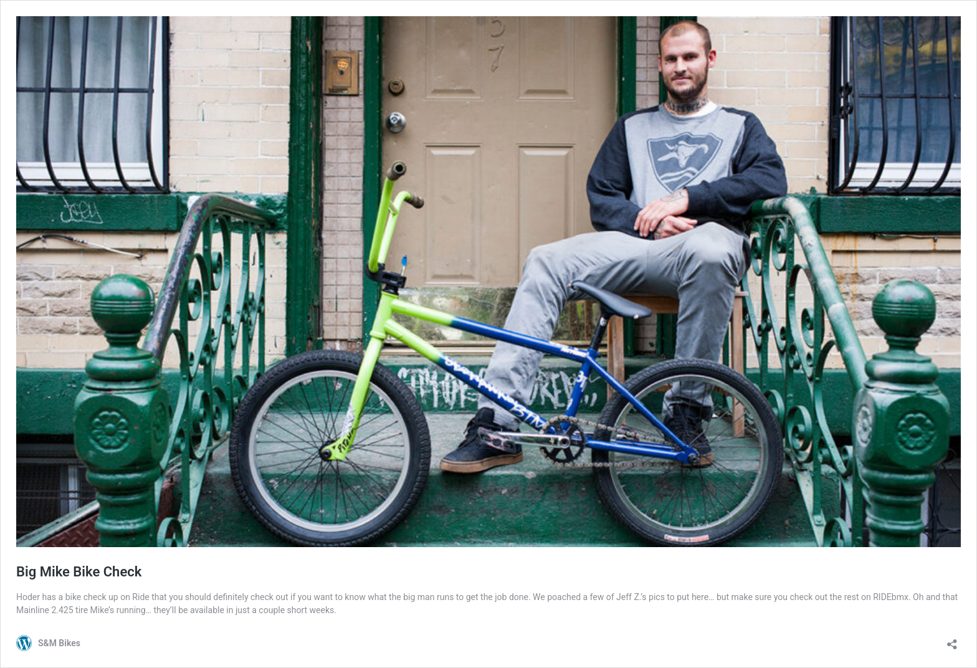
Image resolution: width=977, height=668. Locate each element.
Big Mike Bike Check (78, 572)
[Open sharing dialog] (952, 640)
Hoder (28, 597)
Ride (140, 597)
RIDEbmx (890, 597)
